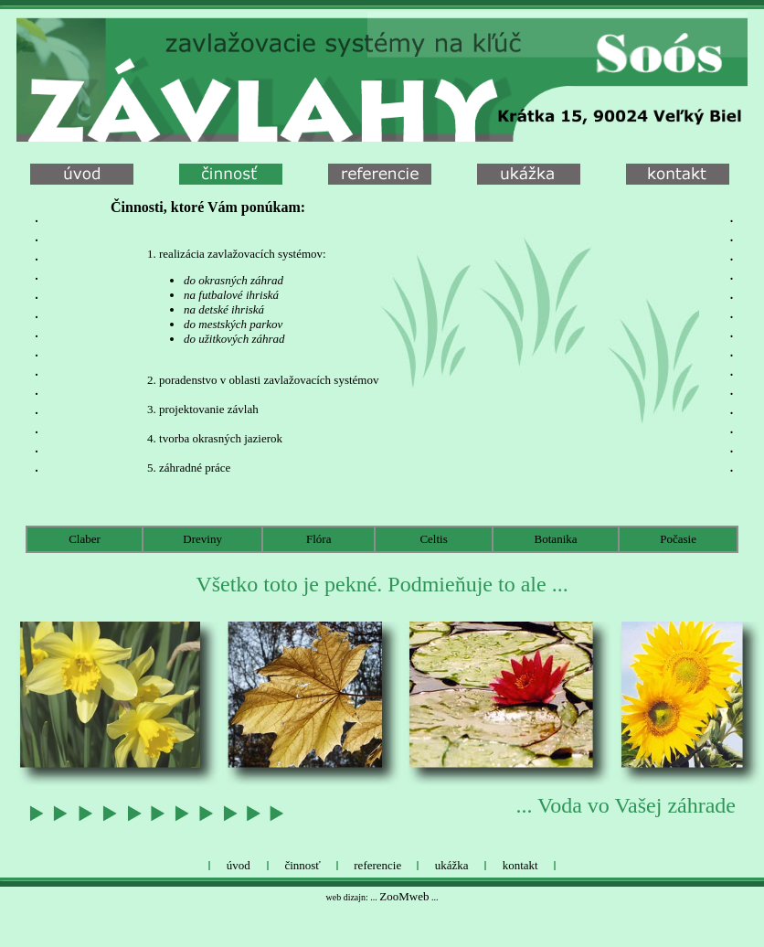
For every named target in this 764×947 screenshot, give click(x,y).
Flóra (318, 539)
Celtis (433, 539)
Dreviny (202, 539)
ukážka (452, 865)
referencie (377, 865)
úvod (238, 865)
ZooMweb (404, 896)
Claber (85, 539)
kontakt (520, 865)
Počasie (678, 539)
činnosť (302, 865)
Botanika (556, 539)
